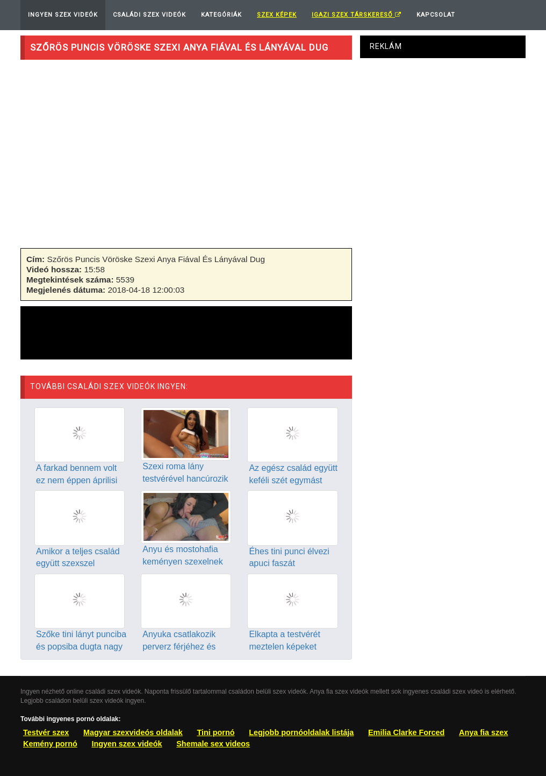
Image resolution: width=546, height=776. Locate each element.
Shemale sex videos (213, 743)
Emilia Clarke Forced (406, 732)
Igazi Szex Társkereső (356, 14)
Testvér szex (46, 732)
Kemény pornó (50, 743)
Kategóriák (221, 14)
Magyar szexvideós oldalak (133, 732)
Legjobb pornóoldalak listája (301, 732)
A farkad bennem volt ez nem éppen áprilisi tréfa (76, 480)
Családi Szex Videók (149, 14)
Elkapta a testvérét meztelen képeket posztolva (284, 647)
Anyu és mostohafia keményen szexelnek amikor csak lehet (182, 562)
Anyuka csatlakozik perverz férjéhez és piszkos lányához (178, 647)
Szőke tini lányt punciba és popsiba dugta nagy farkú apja (81, 647)
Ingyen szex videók (126, 743)
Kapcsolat (435, 14)
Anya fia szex (483, 732)
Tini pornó (215, 732)
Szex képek (277, 14)
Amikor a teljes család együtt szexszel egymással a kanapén (78, 564)
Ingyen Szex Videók (63, 14)
